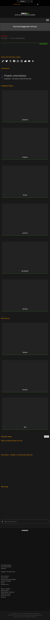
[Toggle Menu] (47, 20)
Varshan (25, 309)
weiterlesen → (44, 44)
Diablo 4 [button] (26, 1)
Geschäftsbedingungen (6, 565)
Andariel (25, 120)
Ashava (25, 352)
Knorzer (25, 390)
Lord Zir (25, 233)
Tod (25, 427)
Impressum (3, 568)
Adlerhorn (4, 36)
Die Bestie (25, 271)
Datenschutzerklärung (6, 566)
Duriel (25, 195)
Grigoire (25, 157)
